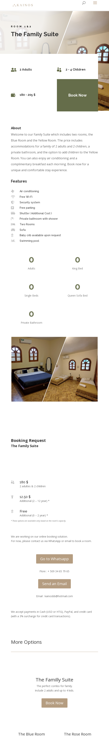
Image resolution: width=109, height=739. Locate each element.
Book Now (75, 95)
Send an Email (54, 583)
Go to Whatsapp (54, 558)
